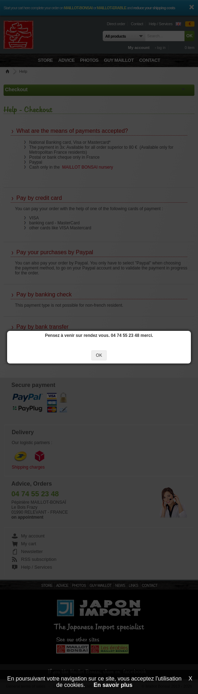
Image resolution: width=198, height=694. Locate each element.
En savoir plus (112, 685)
